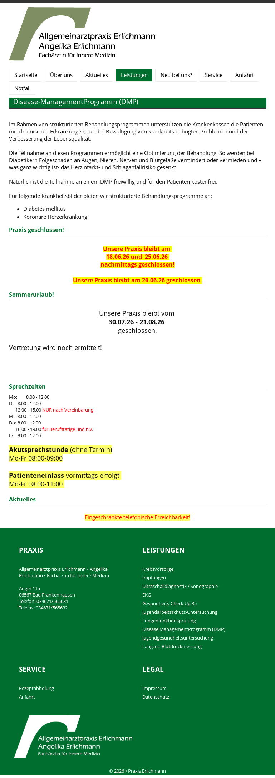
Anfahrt (244, 74)
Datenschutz (155, 697)
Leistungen (134, 74)
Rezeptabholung (36, 688)
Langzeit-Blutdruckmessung (172, 646)
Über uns (61, 74)
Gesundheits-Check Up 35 (169, 603)
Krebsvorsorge (157, 569)
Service (213, 74)
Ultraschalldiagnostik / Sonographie (180, 586)
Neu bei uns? (176, 74)
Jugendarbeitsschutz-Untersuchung (179, 612)
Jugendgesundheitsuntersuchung (177, 637)
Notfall (22, 88)
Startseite (25, 74)
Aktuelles (96, 74)
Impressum (154, 688)
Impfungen (154, 577)
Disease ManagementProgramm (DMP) (183, 629)
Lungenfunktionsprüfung (169, 620)
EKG (146, 595)
